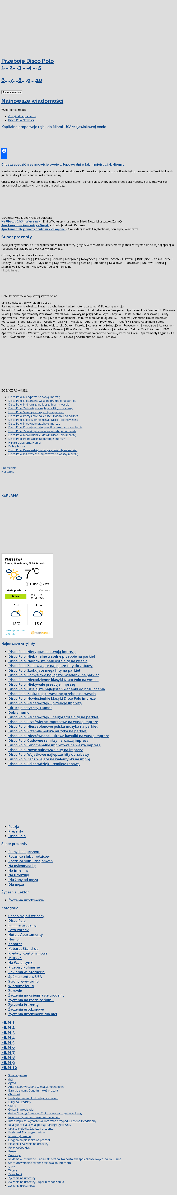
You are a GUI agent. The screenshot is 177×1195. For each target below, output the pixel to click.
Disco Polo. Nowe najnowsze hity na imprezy (45, 749)
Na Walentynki (20, 962)
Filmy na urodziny (19, 1102)
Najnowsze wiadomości (32, 101)
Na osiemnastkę (22, 865)
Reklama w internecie (26, 972)
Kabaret (15, 944)
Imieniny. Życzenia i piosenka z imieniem (34, 1117)
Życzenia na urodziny (21, 1178)
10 (39, 80)
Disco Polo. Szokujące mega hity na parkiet (36, 412)
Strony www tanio (23, 981)
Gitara (12, 1106)
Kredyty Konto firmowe (27, 953)
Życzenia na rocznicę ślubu (31, 1000)
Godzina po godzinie (14, 630)
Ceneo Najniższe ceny (26, 916)
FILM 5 (8, 1042)
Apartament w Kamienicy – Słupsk (25, 225)
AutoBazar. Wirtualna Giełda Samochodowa (36, 1087)
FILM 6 (8, 1047)
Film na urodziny (22, 925)
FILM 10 (9, 1067)
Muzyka (15, 958)
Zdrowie (15, 990)
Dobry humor (17, 446)
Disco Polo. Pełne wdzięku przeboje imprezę (36, 439)
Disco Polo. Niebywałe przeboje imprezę (34, 423)
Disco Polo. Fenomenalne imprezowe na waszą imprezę (54, 745)
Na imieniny (18, 870)
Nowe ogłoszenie (19, 1136)
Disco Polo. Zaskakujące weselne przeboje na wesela (42, 431)
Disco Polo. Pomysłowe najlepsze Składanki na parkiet (43, 416)
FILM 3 (8, 1032)
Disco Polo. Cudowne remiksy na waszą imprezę (48, 740)
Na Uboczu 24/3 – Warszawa (21, 221)
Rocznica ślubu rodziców (29, 856)
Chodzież (14, 1094)
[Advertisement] (27, 27)
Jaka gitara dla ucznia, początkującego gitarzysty (39, 1125)
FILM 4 (8, 1037)
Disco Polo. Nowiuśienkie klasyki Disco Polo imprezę (42, 435)
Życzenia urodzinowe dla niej (32, 1014)
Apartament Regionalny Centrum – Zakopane (33, 229)
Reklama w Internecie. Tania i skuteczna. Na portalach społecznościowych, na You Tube (64, 1159)
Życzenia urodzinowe (26, 900)
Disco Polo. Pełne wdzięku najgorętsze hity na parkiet (42, 450)
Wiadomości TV (21, 986)
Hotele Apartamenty (25, 934)
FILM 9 (8, 1062)
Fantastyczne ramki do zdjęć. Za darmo (33, 1098)
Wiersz (12, 1170)
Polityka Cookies (19, 1147)
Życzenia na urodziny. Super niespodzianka (36, 1182)
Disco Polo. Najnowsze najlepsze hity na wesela (38, 404)
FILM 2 (8, 1027)
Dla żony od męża (23, 879)
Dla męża (16, 884)
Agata (12, 1083)
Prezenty (15, 831)
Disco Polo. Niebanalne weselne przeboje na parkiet (42, 401)
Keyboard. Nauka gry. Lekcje (26, 1132)
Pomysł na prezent (24, 851)
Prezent (13, 1151)
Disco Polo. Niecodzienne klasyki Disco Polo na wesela (43, 420)
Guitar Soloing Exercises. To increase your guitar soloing (45, 1113)
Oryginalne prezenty (22, 116)
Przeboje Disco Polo (27, 61)
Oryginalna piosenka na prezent (29, 1140)
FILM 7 (8, 1052)
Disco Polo (17, 836)
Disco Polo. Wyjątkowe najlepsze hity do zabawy (48, 754)
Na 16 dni (9, 634)
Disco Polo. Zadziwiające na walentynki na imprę (49, 759)
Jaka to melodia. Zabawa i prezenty (30, 1128)
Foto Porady (18, 930)
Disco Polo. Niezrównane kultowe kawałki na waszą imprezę (58, 735)
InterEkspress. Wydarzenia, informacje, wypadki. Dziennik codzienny (52, 1121)
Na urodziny (18, 875)
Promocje (14, 1155)
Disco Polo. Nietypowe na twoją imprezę (34, 397)
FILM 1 (8, 1022)
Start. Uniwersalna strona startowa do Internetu (39, 1163)
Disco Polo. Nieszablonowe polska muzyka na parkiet (53, 726)
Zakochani (15, 1174)
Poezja (13, 826)
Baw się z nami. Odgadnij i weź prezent (33, 1090)
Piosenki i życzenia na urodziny (28, 1144)
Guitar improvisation (21, 1109)
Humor (14, 939)
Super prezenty (16, 236)
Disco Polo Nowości (21, 120)
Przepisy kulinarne (24, 967)
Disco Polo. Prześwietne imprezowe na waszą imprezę (43, 454)
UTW (11, 1167)
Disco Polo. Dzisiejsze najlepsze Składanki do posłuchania (45, 427)
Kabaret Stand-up (23, 948)
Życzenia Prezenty (23, 1004)
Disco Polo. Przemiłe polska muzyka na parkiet (47, 731)
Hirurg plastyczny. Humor (24, 442)
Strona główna (17, 1075)
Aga (10, 1079)
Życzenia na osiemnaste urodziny (36, 995)
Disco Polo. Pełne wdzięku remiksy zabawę (44, 763)
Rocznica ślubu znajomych (30, 861)
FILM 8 (8, 1057)
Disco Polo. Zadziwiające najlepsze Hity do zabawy (40, 408)
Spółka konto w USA (25, 976)
